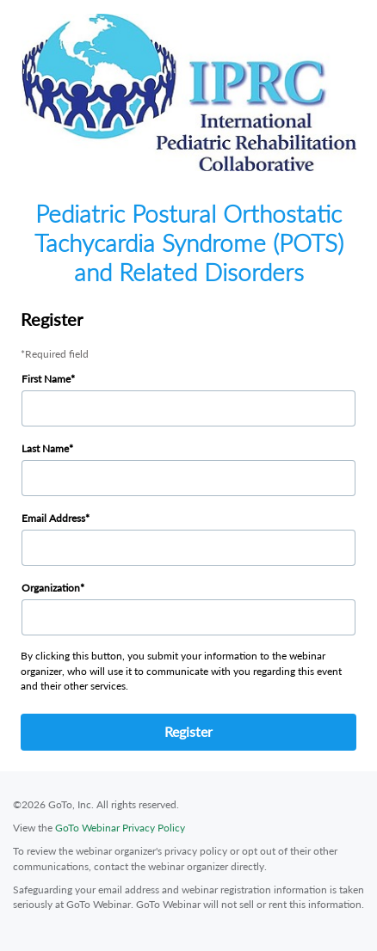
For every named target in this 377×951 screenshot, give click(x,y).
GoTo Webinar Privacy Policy (120, 827)
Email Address (53, 518)
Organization (51, 587)
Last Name (45, 448)
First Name (46, 378)
